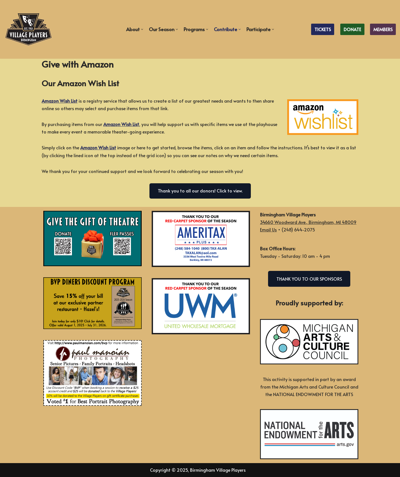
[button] (142, 29)
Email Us (268, 229)
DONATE (352, 29)
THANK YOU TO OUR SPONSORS (309, 279)
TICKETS (322, 29)
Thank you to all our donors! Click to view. (200, 190)
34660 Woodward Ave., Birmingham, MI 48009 (308, 222)
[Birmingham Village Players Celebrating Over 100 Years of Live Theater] (28, 29)
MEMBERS (382, 29)
